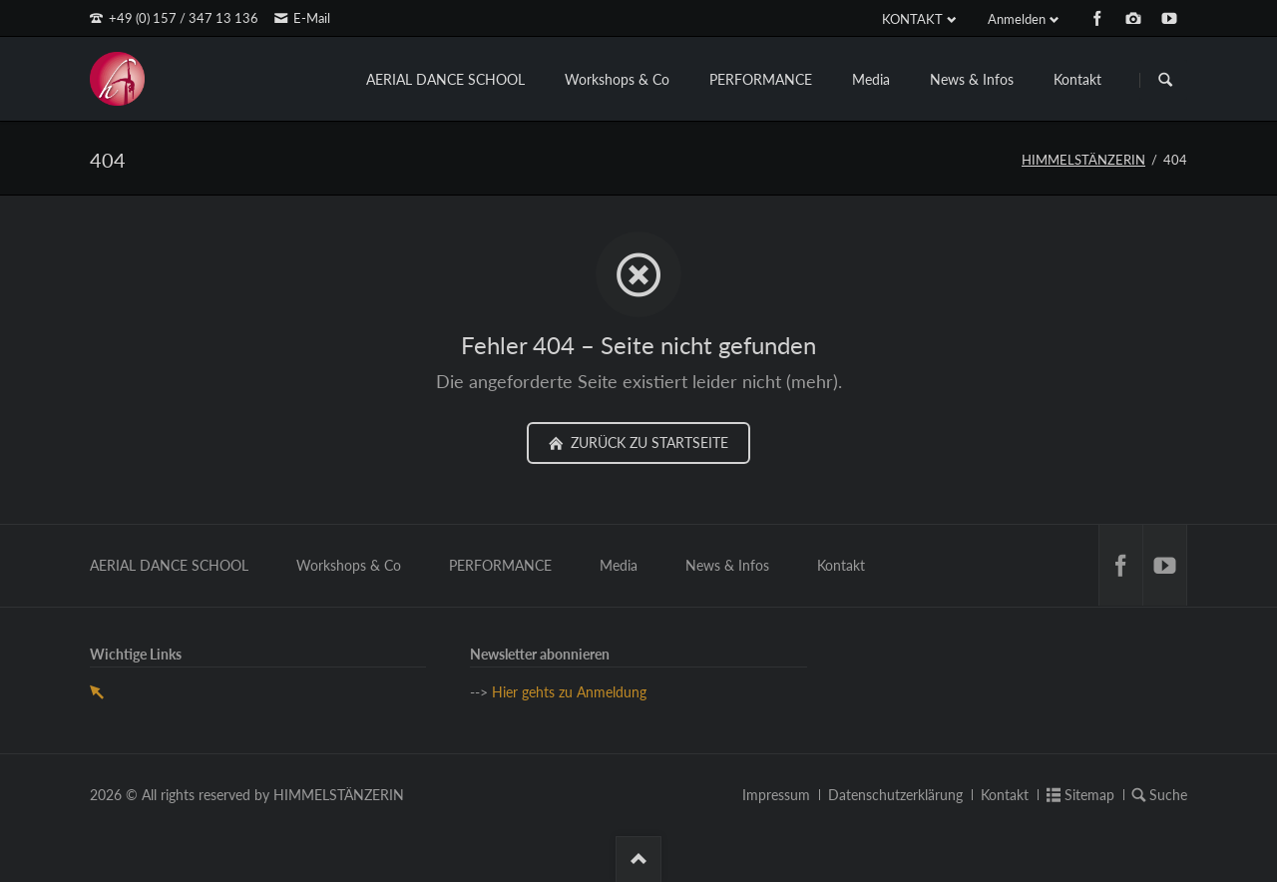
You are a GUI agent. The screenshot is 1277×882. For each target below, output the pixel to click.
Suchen (1165, 80)
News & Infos (972, 79)
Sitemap (1089, 794)
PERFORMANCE (760, 79)
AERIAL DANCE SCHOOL (445, 79)
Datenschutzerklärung (895, 794)
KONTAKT (912, 19)
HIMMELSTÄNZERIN (1083, 160)
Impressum (776, 794)
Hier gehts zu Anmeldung (569, 691)
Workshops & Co (617, 79)
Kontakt (1077, 79)
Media (871, 79)
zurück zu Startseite (647, 442)
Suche (1168, 794)
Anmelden (1017, 19)
